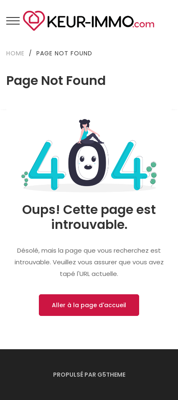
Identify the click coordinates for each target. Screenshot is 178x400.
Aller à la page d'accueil (89, 305)
